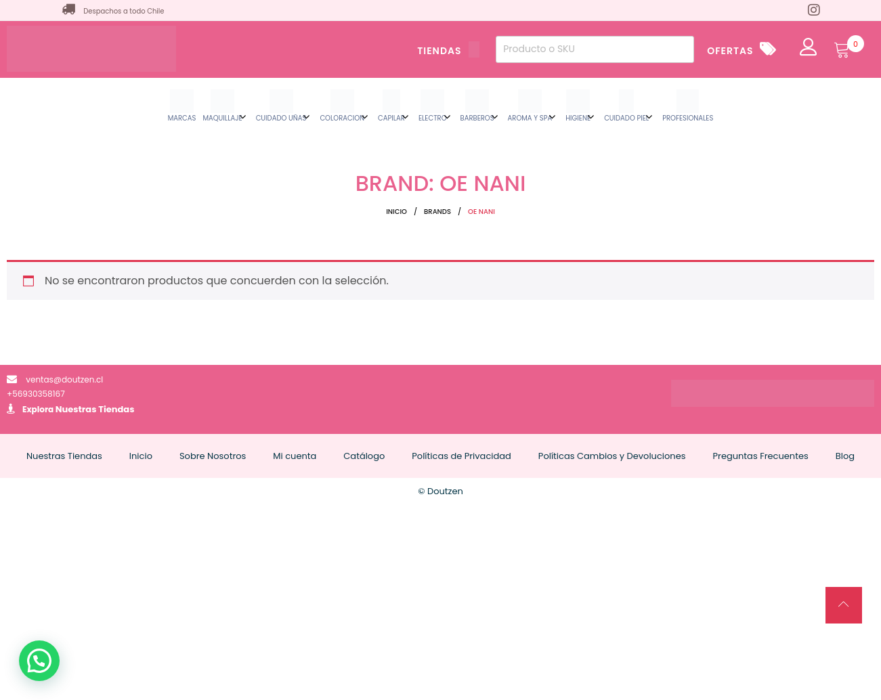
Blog (845, 456)
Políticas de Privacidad (461, 456)
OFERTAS (730, 51)
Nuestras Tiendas (95, 409)
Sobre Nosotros (212, 456)
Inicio (396, 211)
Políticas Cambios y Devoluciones (612, 456)
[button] (39, 660)
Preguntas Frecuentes (761, 456)
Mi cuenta (294, 456)
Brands (437, 211)
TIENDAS (448, 51)
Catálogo (364, 456)
